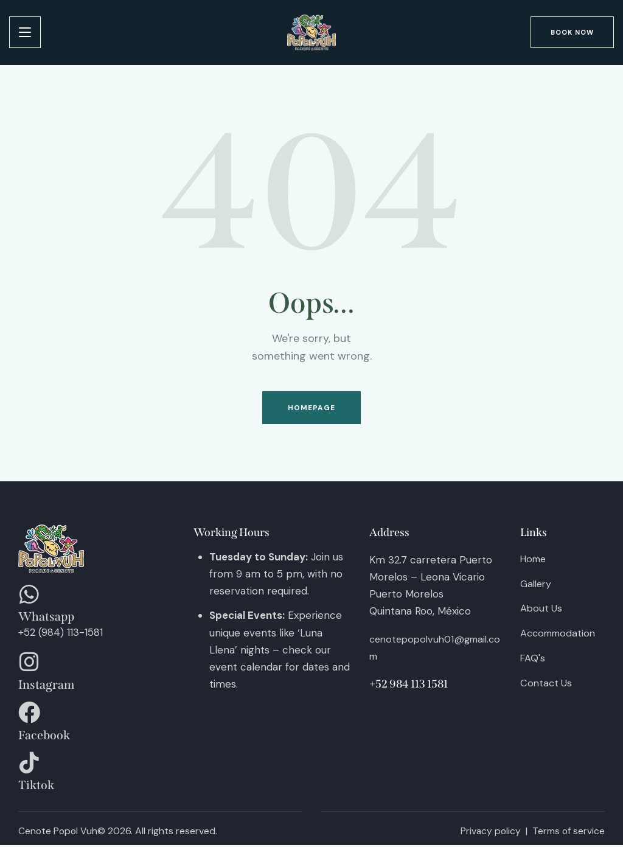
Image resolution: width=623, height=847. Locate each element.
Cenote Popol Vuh (59, 833)
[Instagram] (29, 664)
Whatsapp (46, 619)
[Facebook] (29, 715)
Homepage (312, 409)
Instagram (46, 687)
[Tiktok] (29, 765)
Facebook (44, 737)
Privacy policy (489, 833)
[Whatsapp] (29, 597)
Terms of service (568, 833)
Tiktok (36, 788)
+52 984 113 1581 (408, 685)
